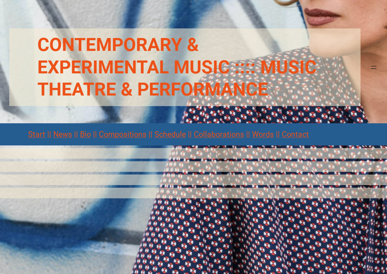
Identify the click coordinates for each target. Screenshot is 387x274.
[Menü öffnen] (374, 67)
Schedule (170, 134)
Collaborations (219, 134)
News (62, 134)
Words (263, 134)
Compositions (123, 134)
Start (36, 134)
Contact (295, 134)
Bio (85, 134)
